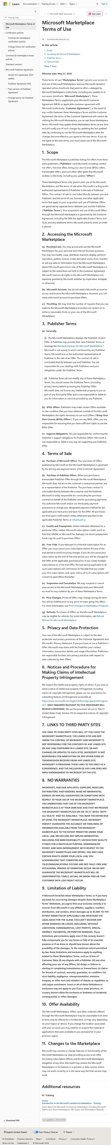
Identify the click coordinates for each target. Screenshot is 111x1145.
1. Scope (48, 50)
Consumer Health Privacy (82, 1138)
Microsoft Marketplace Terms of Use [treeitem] (20, 26)
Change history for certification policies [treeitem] (22, 48)
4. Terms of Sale (51, 61)
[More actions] (106, 14)
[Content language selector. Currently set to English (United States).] (15, 1132)
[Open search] (97, 3)
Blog (38, 1138)
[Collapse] (35, 11)
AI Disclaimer (8, 1138)
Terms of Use (8, 1143)
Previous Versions (25, 1138)
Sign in (104, 3)
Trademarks (22, 1143)
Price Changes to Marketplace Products (88, 605)
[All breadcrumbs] (44, 14)
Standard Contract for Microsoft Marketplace (79, 345)
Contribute (50, 1138)
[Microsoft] (5, 4)
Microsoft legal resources (61, 13)
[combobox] (19, 17)
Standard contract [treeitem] (14, 64)
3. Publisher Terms (52, 58)
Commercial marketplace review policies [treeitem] (20, 57)
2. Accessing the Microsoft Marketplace (62, 54)
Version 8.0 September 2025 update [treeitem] (20, 76)
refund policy (78, 519)
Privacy (62, 1138)
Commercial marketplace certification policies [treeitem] (19, 40)
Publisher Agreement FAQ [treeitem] (19, 83)
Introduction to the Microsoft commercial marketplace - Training (71, 1103)
